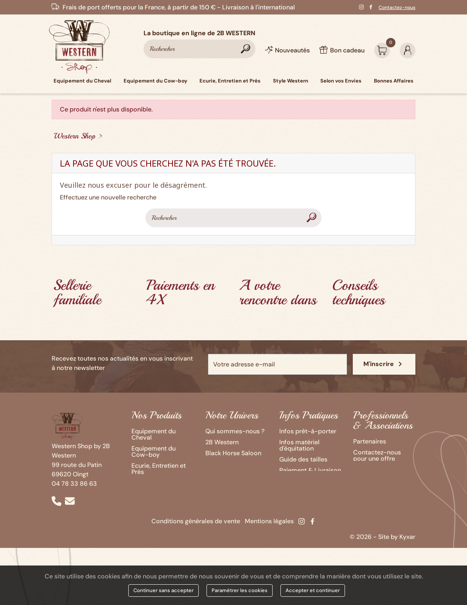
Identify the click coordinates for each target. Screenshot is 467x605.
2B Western (222, 442)
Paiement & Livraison (310, 470)
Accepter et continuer (313, 590)
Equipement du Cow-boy (153, 451)
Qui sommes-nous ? (234, 431)
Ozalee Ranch (224, 464)
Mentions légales (269, 527)
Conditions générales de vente (195, 527)
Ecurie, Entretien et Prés (158, 468)
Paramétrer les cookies (240, 590)
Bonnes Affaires (154, 505)
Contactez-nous (397, 7)
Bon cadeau (296, 481)
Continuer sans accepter (163, 590)
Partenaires (369, 441)
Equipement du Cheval (153, 434)
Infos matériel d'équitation (299, 445)
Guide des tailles (303, 459)
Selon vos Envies (155, 494)
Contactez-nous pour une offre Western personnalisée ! (377, 461)
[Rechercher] (199, 48)
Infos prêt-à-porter (307, 431)
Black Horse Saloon (233, 453)
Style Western (151, 483)
